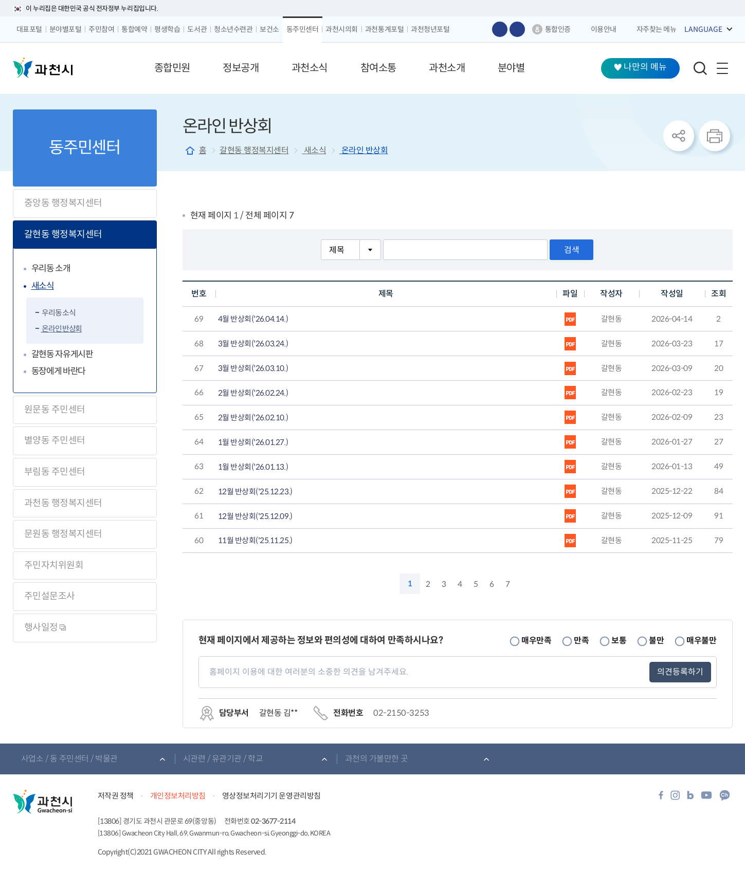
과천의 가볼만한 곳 (376, 758)
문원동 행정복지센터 (63, 534)
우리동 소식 (58, 313)
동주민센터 (84, 147)
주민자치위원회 (54, 565)
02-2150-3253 (401, 713)
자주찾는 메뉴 (657, 29)
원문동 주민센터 (54, 409)
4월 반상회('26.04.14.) (253, 319)
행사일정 (45, 627)
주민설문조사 (49, 596)
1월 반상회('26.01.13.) (253, 467)
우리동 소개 (50, 268)
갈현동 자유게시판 (62, 354)
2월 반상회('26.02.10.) (253, 417)
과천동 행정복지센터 (63, 503)
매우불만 (701, 640)
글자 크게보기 (499, 29)
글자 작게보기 (517, 29)
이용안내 (603, 29)
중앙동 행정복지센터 (63, 203)
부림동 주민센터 (54, 471)
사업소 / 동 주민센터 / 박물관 (69, 758)
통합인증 (558, 29)
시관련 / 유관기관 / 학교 (223, 758)
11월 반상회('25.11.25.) (255, 540)
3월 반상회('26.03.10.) (253, 368)
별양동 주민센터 (54, 440)
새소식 (42, 286)
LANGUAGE (703, 29)
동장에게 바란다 (58, 371)
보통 (618, 640)
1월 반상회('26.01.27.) (253, 442)
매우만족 (536, 640)
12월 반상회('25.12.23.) (255, 491)
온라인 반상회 (61, 328)
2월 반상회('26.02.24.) (253, 393)
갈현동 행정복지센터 (63, 234)
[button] (172, 68)
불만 (656, 640)
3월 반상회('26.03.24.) (253, 343)
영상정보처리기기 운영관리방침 (271, 796)
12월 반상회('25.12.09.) (255, 516)
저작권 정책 (116, 796)
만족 (581, 640)
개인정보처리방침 (178, 796)
